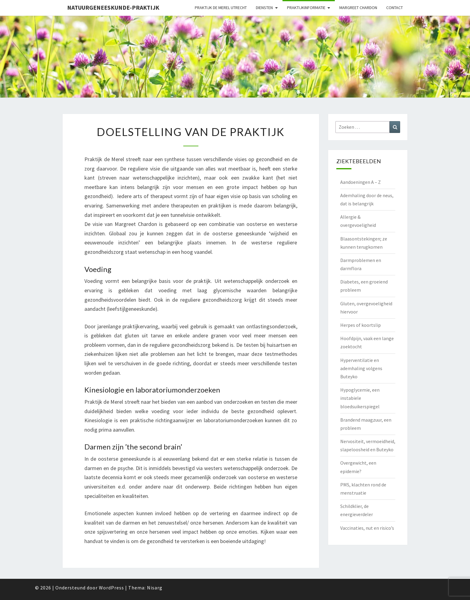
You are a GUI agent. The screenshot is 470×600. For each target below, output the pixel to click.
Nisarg (154, 588)
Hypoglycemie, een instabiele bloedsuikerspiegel (360, 398)
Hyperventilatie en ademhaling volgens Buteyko (361, 368)
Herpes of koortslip (360, 325)
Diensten (264, 7)
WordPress (111, 588)
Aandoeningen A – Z (360, 182)
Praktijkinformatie (306, 7)
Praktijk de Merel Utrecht (221, 7)
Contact (394, 7)
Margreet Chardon (358, 7)
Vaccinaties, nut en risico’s (367, 528)
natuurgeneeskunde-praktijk (113, 7)
